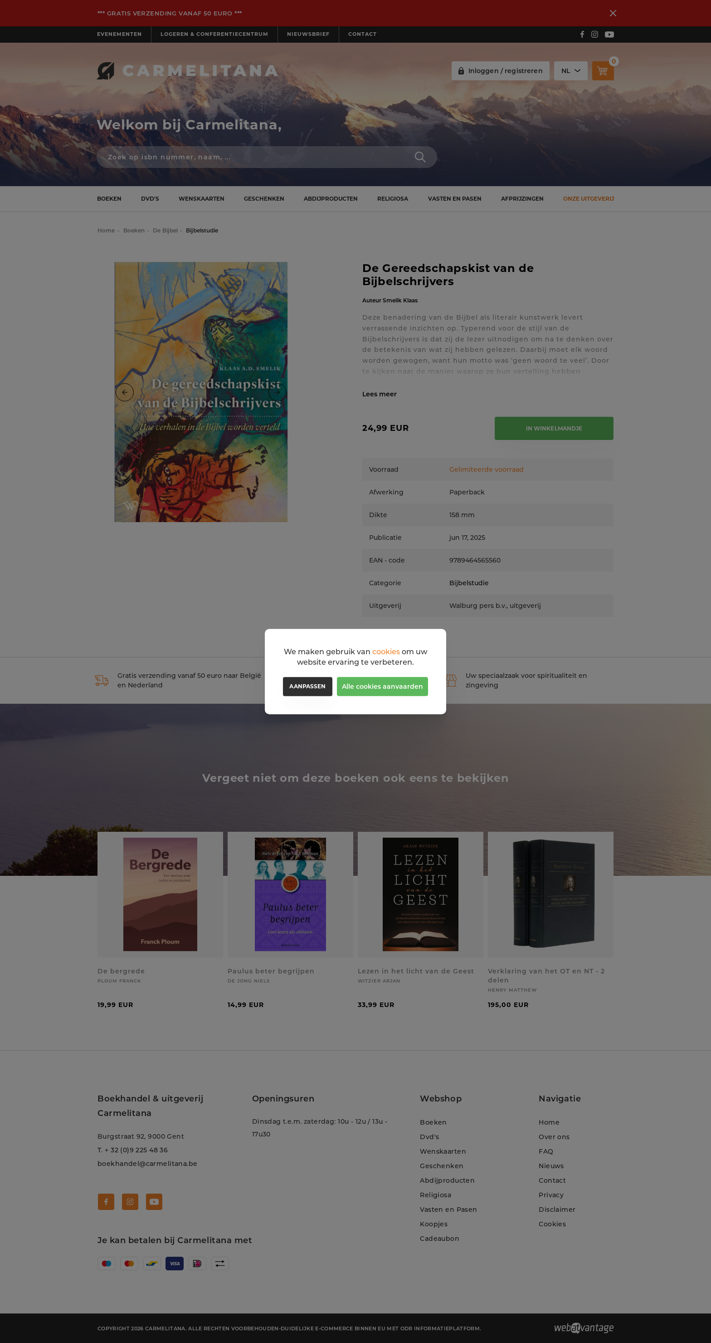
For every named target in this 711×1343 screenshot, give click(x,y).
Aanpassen (307, 686)
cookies (386, 651)
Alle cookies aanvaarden (382, 686)
